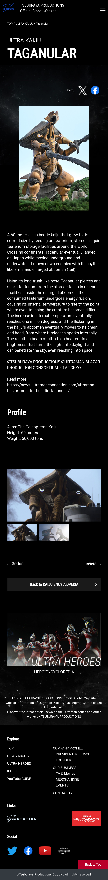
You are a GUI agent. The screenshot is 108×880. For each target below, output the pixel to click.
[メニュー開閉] (102, 8)
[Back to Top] (93, 864)
